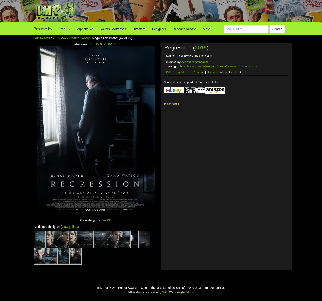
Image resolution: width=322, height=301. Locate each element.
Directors (139, 29)
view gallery (70, 227)
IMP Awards (42, 38)
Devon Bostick (247, 66)
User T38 (105, 220)
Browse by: (43, 29)
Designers (159, 29)
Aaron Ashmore (227, 66)
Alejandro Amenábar (195, 62)
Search (277, 29)
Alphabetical (85, 29)
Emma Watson (205, 66)
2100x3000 (110, 44)
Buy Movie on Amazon (190, 72)
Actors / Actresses (113, 29)
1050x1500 (95, 44)
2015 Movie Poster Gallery (71, 38)
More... (209, 29)
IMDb (169, 72)
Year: (65, 29)
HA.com (212, 72)
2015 (201, 48)
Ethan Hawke (186, 66)
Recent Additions (184, 29)
